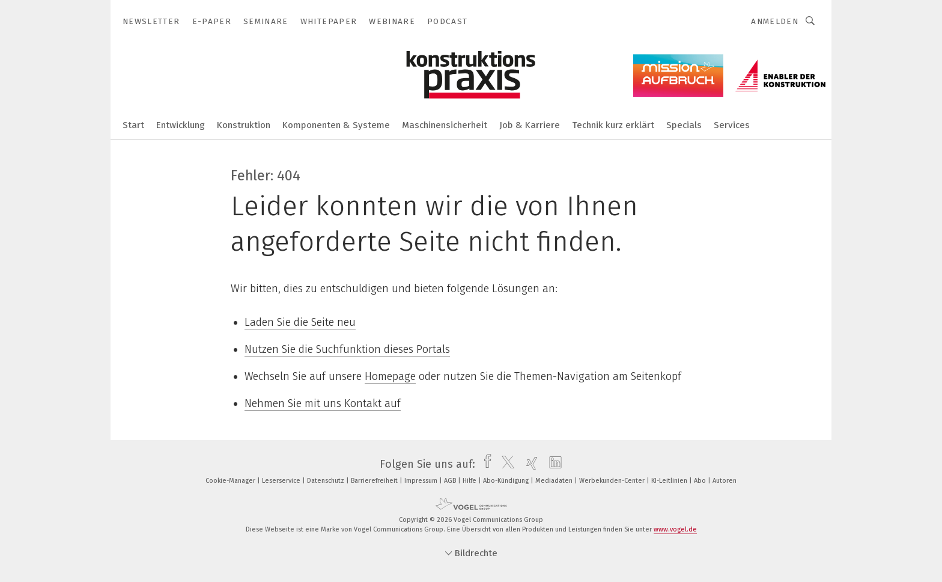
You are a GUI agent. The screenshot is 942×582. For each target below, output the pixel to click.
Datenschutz (326, 481)
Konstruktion (243, 125)
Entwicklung (180, 125)
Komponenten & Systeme (336, 125)
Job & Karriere (529, 125)
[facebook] (484, 464)
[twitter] (505, 464)
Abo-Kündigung (506, 481)
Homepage (390, 376)
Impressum (421, 481)
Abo (701, 481)
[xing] (529, 464)
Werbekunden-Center (612, 481)
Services (732, 125)
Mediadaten (554, 481)
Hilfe (470, 481)
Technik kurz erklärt (613, 125)
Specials (684, 125)
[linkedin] (552, 464)
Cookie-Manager (231, 481)
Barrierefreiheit (375, 481)
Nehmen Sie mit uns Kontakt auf (323, 403)
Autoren (725, 481)
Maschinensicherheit (444, 125)
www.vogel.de (675, 529)
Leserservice (282, 481)
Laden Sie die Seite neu (300, 322)
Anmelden (774, 21)
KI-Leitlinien (670, 481)
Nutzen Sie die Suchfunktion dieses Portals (347, 349)
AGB (451, 481)
